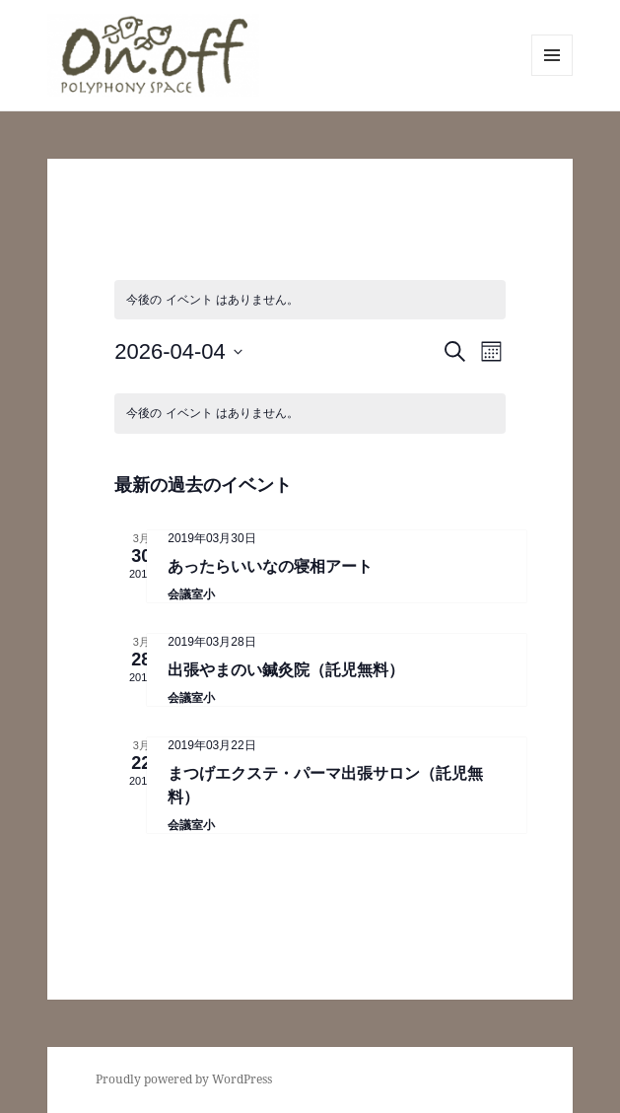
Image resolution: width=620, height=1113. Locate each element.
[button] (153, 55)
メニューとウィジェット (552, 75)
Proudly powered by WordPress (184, 1079)
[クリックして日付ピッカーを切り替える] (178, 351)
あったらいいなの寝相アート (270, 566)
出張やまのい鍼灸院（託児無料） (286, 669)
